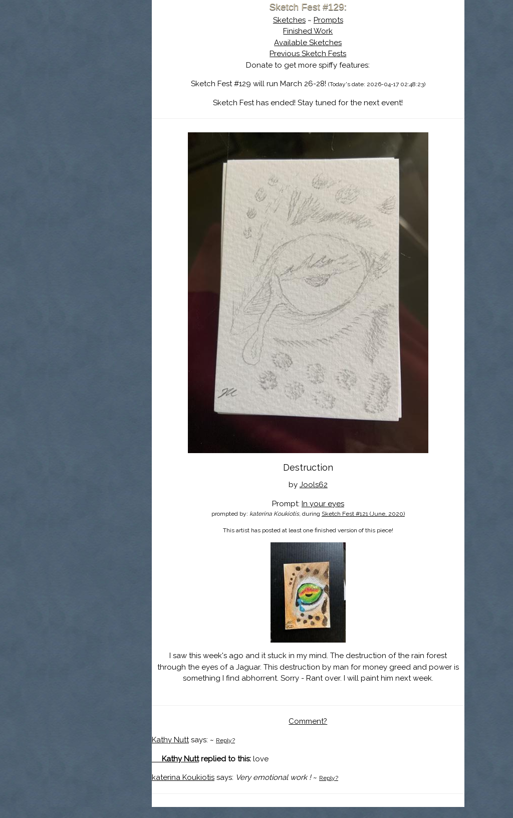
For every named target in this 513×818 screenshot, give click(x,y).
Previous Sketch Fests (331, 53)
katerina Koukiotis (230, 788)
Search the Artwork (124, 102)
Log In (100, 117)
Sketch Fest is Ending (123, 56)
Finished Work (331, 31)
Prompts (352, 20)
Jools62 (337, 484)
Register (144, 117)
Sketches (313, 20)
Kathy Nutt (217, 751)
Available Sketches (331, 42)
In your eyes (346, 503)
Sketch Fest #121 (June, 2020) (386, 513)
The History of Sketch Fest (124, 87)
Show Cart (108, 130)
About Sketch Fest (123, 71)
